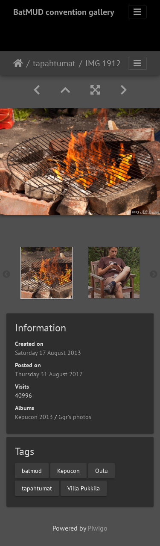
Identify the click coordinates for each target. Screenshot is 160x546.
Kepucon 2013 (34, 417)
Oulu (101, 470)
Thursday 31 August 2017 (49, 374)
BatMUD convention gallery (63, 12)
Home (18, 63)
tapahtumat (54, 63)
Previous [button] (6, 274)
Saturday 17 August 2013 (48, 353)
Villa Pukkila (83, 488)
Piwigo (97, 528)
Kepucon (68, 470)
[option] (46, 273)
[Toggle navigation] (137, 12)
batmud (32, 470)
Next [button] (153, 274)
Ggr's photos (74, 417)
